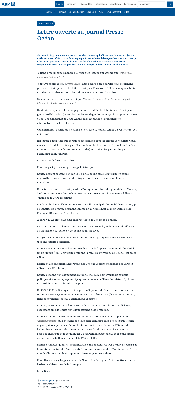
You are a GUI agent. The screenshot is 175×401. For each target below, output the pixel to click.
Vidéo (126, 12)
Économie (91, 12)
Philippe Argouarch (48, 380)
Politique (62, 12)
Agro (101, 12)
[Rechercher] (151, 4)
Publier (59, 4)
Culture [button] (49, 12)
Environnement (114, 12)
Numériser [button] (71, 4)
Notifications (101, 4)
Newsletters (115, 4)
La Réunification (76, 12)
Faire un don (130, 4)
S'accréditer (86, 4)
